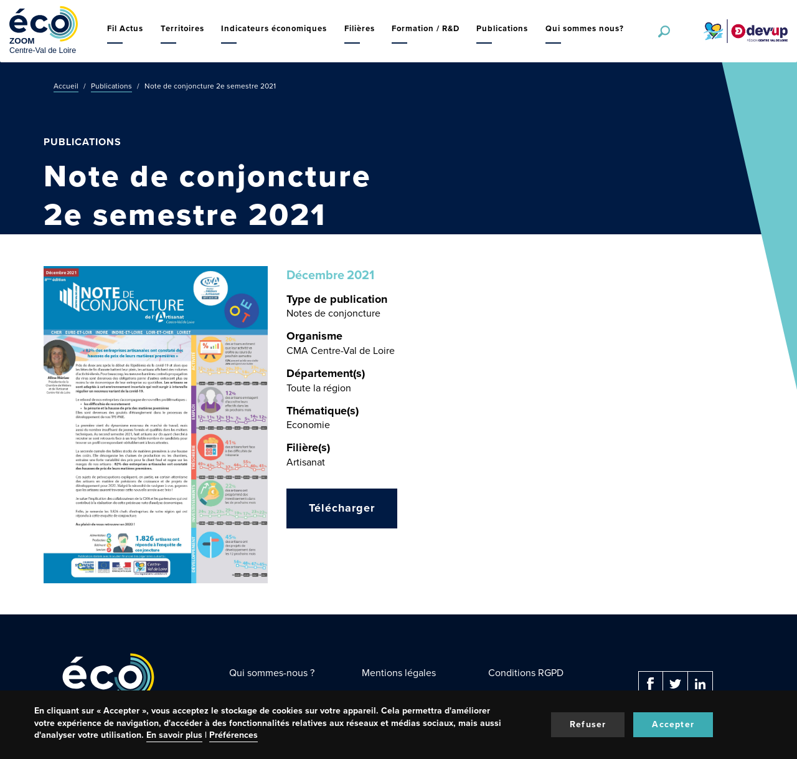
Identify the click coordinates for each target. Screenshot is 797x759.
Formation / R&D (426, 28)
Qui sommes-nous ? (271, 673)
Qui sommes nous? (584, 28)
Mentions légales (399, 673)
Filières (359, 28)
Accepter (673, 724)
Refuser (588, 724)
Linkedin (700, 683)
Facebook (650, 683)
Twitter (675, 683)
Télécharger (342, 508)
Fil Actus (125, 28)
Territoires (182, 28)
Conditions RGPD (526, 673)
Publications (502, 28)
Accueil (66, 86)
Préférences (233, 735)
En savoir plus (174, 735)
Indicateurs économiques (274, 28)
